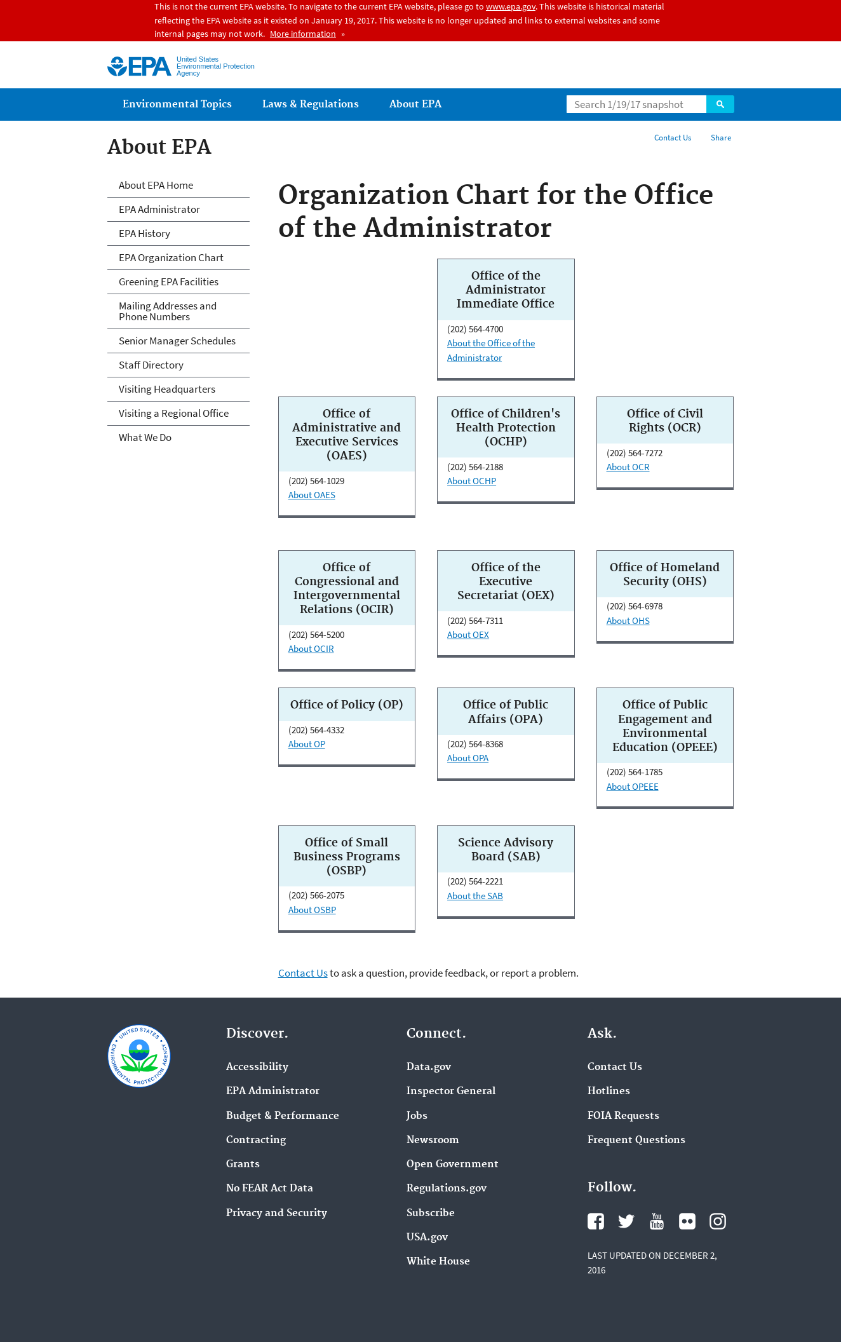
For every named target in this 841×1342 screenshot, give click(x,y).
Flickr (687, 1221)
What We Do (145, 437)
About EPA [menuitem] (415, 104)
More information (303, 33)
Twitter (626, 1221)
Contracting (256, 1140)
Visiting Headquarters (167, 389)
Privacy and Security (276, 1213)
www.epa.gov (510, 6)
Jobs (417, 1116)
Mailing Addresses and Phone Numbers (168, 311)
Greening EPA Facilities (169, 281)
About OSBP (312, 910)
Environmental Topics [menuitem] (177, 104)
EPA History (144, 233)
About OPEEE (633, 786)
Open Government (453, 1164)
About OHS (628, 620)
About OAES (311, 495)
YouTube (657, 1221)
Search (720, 104)
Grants (243, 1164)
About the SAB (475, 896)
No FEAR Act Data (269, 1189)
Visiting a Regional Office (174, 413)
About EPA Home (156, 185)
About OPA (467, 758)
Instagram (718, 1221)
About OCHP (471, 481)
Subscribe (431, 1213)
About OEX (468, 634)
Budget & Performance (282, 1116)
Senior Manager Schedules (177, 341)
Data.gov (429, 1067)
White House (438, 1262)
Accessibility (257, 1067)
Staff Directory (151, 365)
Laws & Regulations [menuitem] (310, 104)
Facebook (596, 1221)
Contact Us (672, 137)
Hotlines (609, 1091)
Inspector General (451, 1091)
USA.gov (427, 1238)
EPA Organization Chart (171, 257)
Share (721, 137)
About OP (306, 744)
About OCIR (311, 648)
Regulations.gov (447, 1189)
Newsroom (433, 1140)
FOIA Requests (623, 1116)
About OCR (628, 467)
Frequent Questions (636, 1140)
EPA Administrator (159, 209)
